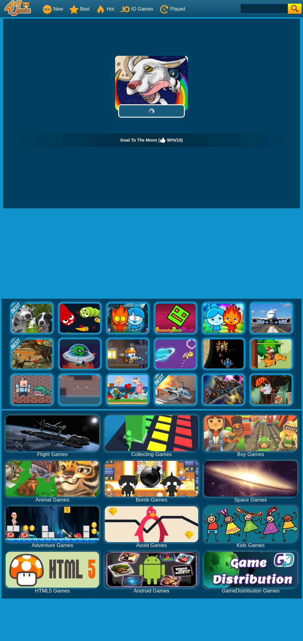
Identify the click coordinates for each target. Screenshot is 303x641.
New (52, 9)
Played (172, 9)
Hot (105, 9)
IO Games (136, 9)
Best (79, 9)
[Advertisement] (151, 253)
